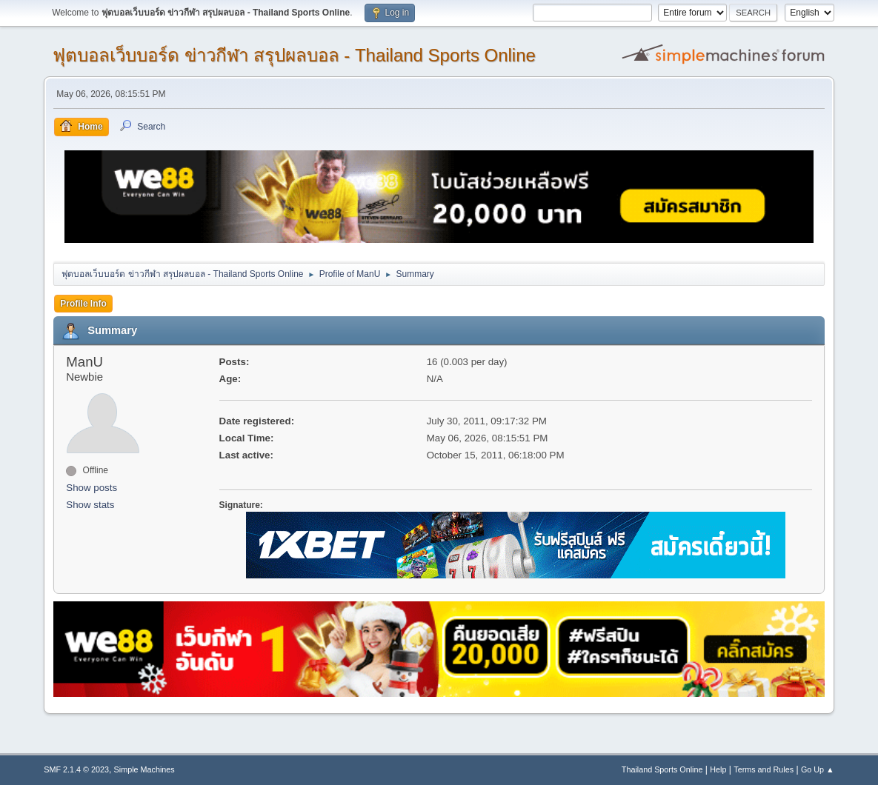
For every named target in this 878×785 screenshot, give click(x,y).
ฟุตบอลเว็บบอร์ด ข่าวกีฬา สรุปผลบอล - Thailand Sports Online (294, 55)
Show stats (90, 504)
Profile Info (83, 303)
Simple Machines (144, 769)
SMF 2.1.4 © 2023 (76, 769)
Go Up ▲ (817, 769)
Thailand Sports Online (662, 769)
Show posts (91, 487)
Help (718, 769)
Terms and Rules (764, 769)
